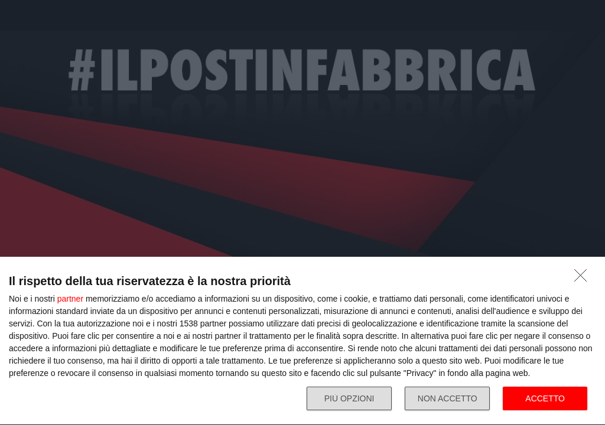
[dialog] (302, 341)
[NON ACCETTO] (583, 278)
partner (70, 299)
